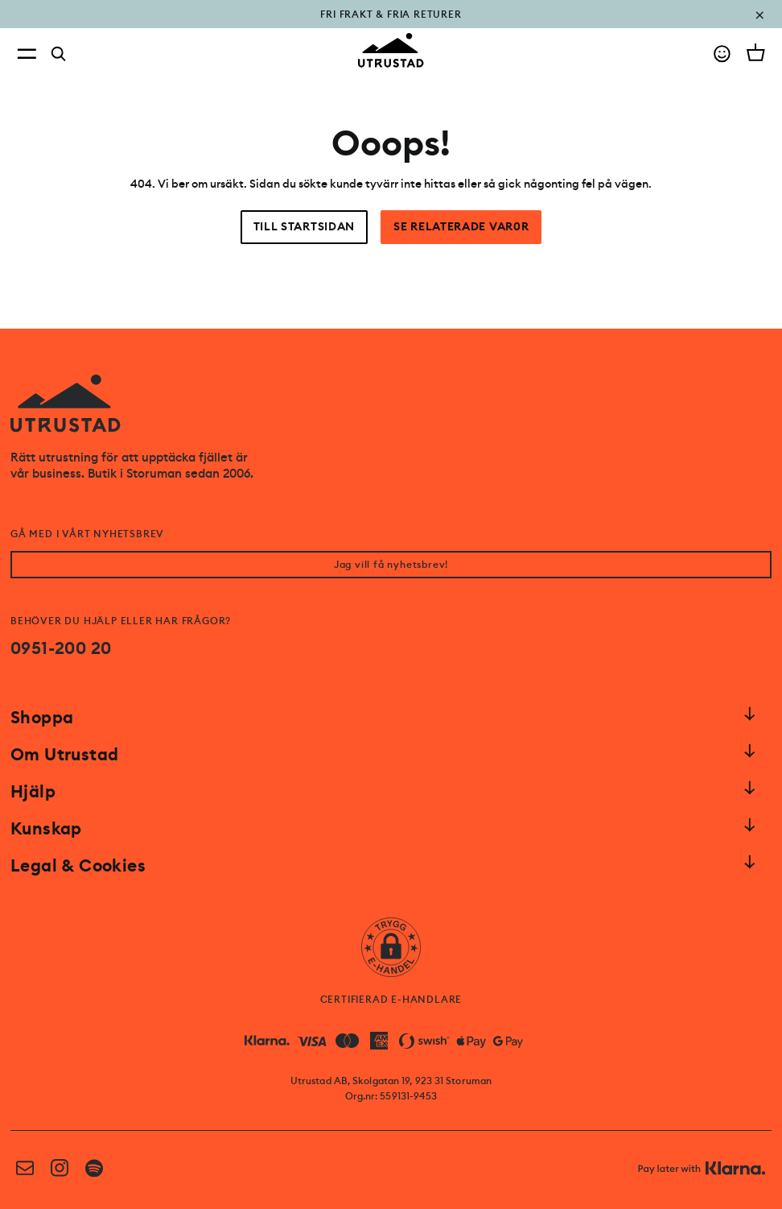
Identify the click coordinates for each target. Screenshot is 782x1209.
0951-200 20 (60, 648)
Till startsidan (304, 226)
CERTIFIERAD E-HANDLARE (391, 999)
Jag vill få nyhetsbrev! (391, 564)
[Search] (59, 54)
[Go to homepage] (391, 50)
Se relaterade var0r (461, 226)
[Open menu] (26, 53)
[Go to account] (722, 53)
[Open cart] (756, 52)
